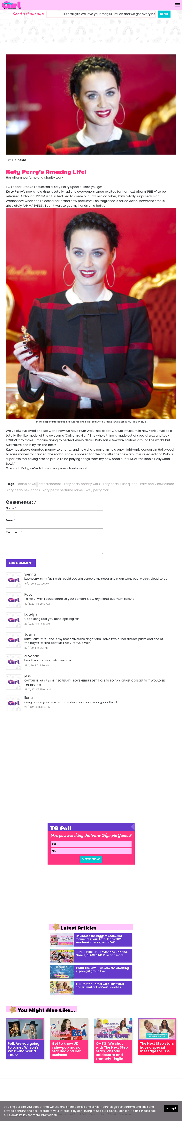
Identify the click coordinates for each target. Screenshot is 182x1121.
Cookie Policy (18, 1115)
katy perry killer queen (120, 484)
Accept (171, 1108)
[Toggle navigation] (177, 5)
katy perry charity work (82, 484)
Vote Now (91, 859)
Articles (22, 159)
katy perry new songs (23, 490)
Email (10, 520)
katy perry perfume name (63, 490)
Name (11, 508)
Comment (14, 532)
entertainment (49, 484)
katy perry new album (157, 484)
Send (164, 14)
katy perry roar (97, 490)
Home (9, 159)
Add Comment (20, 563)
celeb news (27, 484)
